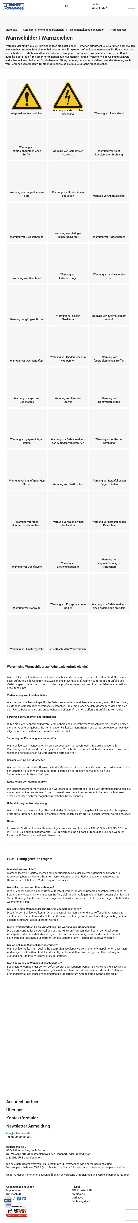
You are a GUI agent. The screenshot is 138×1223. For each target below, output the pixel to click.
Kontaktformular (22, 1117)
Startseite (11, 29)
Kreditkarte (78, 1194)
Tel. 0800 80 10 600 (18, 1137)
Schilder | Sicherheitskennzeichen (43, 29)
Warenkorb (98, 8)
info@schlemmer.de (18, 1133)
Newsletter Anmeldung (28, 1126)
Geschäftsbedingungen (20, 1186)
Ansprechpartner (22, 1101)
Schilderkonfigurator (69, 1060)
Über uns (14, 1109)
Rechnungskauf (81, 1201)
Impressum (13, 1190)
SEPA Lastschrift (82, 1190)
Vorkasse (77, 1197)
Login (95, 4)
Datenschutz (13, 1194)
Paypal (76, 1186)
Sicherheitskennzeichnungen (87, 29)
